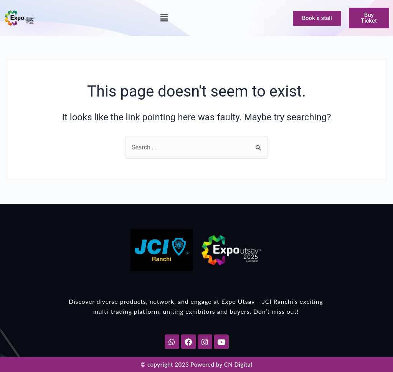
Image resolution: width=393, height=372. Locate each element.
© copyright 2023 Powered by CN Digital (196, 364)
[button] (163, 18)
